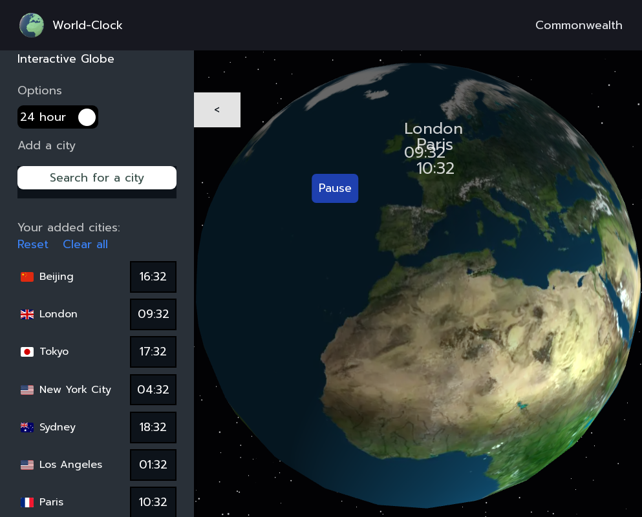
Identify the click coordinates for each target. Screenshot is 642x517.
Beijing (56, 276)
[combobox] (97, 186)
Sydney (57, 427)
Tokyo (54, 351)
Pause (335, 188)
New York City (75, 389)
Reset (32, 244)
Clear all (85, 244)
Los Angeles (70, 464)
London (58, 314)
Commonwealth (579, 25)
